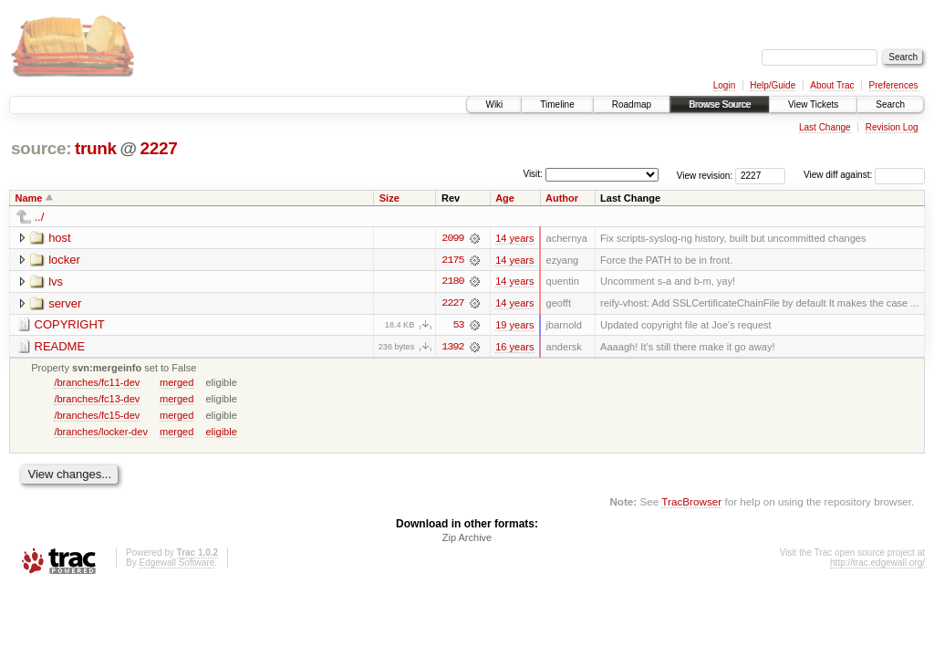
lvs (55, 281)
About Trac (832, 85)
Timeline (557, 104)
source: (41, 148)
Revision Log (892, 127)
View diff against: (864, 175)
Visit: (533, 174)
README (60, 347)
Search (890, 104)
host (59, 238)
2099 (452, 238)
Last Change (825, 127)
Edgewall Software (176, 564)
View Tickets (813, 104)
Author (561, 198)
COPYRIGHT (70, 325)
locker (64, 259)
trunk (96, 148)
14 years (514, 238)
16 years (514, 347)
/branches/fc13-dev (97, 399)
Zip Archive (467, 539)
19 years (514, 325)
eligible (220, 432)
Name (29, 198)
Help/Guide (772, 85)
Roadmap (631, 104)
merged (176, 383)
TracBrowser (691, 502)
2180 (452, 282)
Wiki (494, 104)
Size (389, 198)
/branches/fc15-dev (97, 416)
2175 (452, 260)
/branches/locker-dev (101, 432)
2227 (158, 148)
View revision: (705, 175)
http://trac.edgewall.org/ (877, 564)
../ (40, 217)
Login (724, 85)
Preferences (893, 85)
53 (457, 325)
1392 (452, 347)
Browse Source (720, 104)
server (64, 303)
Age (504, 198)
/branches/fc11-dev (97, 383)
